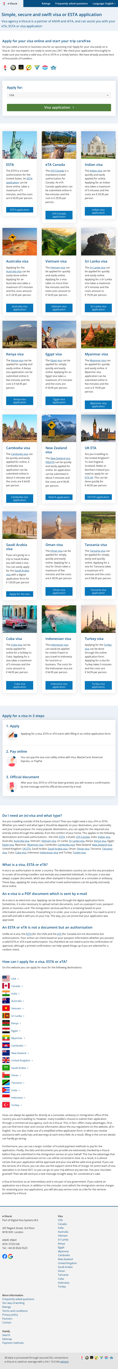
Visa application (57, 107)
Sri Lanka (12, 1015)
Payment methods (13, 1343)
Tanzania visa (96, 544)
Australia (12, 1000)
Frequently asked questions (71, 3)
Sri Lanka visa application (98, 308)
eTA (59, 934)
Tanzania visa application (98, 591)
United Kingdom (16, 1060)
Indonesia (12, 1097)
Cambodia (12, 1045)
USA (9, 978)
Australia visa (17, 261)
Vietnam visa (56, 261)
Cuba (9, 1090)
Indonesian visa (58, 638)
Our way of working (13, 1303)
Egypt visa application (59, 401)
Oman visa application (59, 591)
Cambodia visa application (19, 498)
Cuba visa (14, 638)
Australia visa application (19, 308)
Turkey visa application (98, 685)
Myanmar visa (96, 354)
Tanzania (12, 1082)
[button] (59, 95)
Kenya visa (15, 354)
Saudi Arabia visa (16, 546)
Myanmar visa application (98, 405)
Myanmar (12, 1038)
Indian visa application (98, 211)
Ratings (46, 3)
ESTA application (19, 209)
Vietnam (11, 1008)
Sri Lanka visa (96, 261)
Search (6, 1335)
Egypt (10, 1030)
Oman (10, 1075)
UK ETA (90, 447)
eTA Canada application (59, 215)
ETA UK (89, 477)
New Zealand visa (56, 449)
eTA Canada (55, 164)
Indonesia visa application (59, 685)
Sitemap (7, 1339)
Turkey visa (94, 638)
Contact (6, 1322)
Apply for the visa (20, 594)
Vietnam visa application (59, 308)
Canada (57, 170)
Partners (7, 1318)
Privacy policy (10, 1314)
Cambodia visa (18, 447)
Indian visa (94, 164)
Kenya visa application (19, 401)
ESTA (10, 164)
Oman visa (54, 544)
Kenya (10, 1023)
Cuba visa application (19, 685)
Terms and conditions (15, 1311)
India (9, 993)
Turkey (10, 1105)
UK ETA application (98, 497)
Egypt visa (53, 354)
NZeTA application (59, 497)
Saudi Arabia (14, 1067)
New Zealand (14, 1053)
